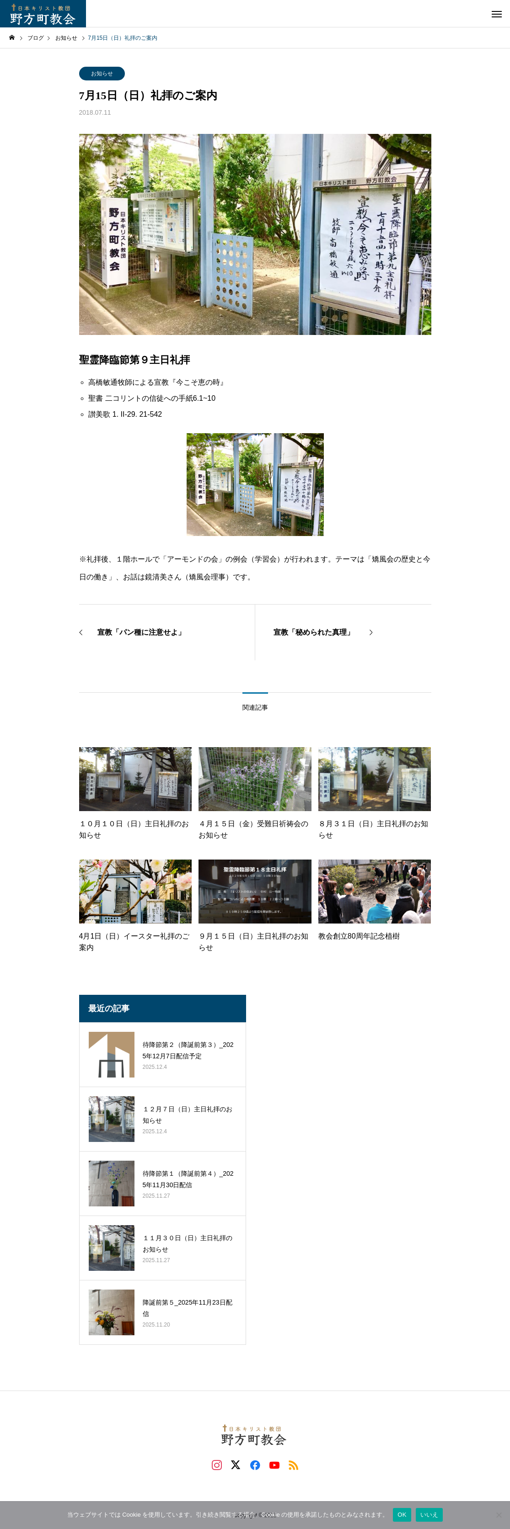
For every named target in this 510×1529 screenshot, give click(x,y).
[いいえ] (498, 1514)
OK (401, 1514)
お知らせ (102, 73)
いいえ (429, 1514)
